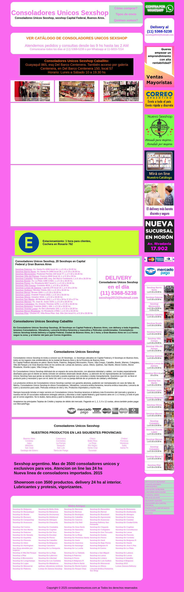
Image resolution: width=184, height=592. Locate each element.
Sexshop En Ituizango (73, 546)
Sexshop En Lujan (20, 563)
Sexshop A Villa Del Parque (24, 553)
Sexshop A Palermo (72, 555)
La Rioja (92, 443)
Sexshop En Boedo (21, 514)
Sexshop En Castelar (125, 520)
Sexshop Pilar (21, 313)
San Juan (29, 448)
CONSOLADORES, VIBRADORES (153, 486)
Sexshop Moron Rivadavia (27, 311)
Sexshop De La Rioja (73, 535)
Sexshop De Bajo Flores (100, 543)
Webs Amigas (76, 506)
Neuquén (61, 445)
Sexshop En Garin (72, 540)
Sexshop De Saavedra (73, 530)
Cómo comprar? (125, 8)
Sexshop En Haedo (124, 543)
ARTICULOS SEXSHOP (155, 482)
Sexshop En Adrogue (48, 520)
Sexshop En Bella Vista (49, 509)
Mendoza (124, 443)
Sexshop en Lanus (98, 555)
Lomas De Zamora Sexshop (50, 569)
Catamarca (61, 438)
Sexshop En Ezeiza (98, 535)
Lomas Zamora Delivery (126, 566)
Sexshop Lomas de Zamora (28, 288)
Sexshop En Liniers (98, 558)
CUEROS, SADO (152, 495)
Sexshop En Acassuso (99, 520)
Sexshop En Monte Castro (75, 566)
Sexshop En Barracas (73, 509)
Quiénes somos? (126, 20)
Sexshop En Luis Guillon (100, 561)
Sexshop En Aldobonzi (48, 517)
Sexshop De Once (72, 532)
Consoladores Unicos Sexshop (59, 12)
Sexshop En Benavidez (100, 509)
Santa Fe (124, 448)
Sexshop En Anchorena (49, 514)
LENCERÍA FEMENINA (154, 489)
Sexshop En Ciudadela (48, 527)
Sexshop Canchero (47, 546)
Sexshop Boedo (22, 281)
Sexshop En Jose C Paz (126, 546)
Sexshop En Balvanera (125, 509)
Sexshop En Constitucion (127, 530)
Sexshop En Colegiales (100, 530)
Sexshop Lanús (22, 295)
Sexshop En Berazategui (23, 512)
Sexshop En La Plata (124, 548)
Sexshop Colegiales (24, 304)
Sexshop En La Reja (47, 553)
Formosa (124, 441)
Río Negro (92, 445)
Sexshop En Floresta (22, 540)
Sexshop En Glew (20, 543)
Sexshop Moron (22, 292)
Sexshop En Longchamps (24, 561)
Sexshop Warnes (23, 302)
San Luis (61, 448)
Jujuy (29, 443)
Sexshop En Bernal (98, 512)
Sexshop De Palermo (22, 532)
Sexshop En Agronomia (100, 517)
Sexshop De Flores (47, 538)
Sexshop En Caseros (73, 520)
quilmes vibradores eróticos (51, 566)
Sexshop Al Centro (98, 548)
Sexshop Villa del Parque (27, 276)
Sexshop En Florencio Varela (76, 538)
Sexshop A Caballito (124, 558)
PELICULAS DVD (152, 498)
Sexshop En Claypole (99, 527)
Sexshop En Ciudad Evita (127, 522)
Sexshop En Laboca (124, 553)
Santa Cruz (93, 448)
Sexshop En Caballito (73, 517)
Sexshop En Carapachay (23, 520)
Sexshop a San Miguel (99, 553)
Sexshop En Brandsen (99, 514)
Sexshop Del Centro (21, 527)
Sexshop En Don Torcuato (101, 532)
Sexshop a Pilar (19, 555)
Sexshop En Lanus (124, 555)
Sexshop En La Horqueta (49, 548)
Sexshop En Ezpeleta (22, 538)
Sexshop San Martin (24, 299)
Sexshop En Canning (125, 517)
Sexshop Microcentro (25, 274)
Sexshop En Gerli (97, 540)
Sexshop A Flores (71, 558)
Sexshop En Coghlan (125, 527)
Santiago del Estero (29, 450)
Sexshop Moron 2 (154, 456)
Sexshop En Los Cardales (50, 561)
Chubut (124, 438)
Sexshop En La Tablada (74, 553)
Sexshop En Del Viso (48, 532)
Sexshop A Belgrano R (74, 561)
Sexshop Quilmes (23, 290)
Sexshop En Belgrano (22, 509)
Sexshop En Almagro (125, 514)
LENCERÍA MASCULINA (155, 492)
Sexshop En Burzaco (22, 517)
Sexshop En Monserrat (100, 563)
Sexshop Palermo (23, 269)
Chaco (92, 438)
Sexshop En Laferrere (48, 555)
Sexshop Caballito (24, 278)
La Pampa (60, 443)
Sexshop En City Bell (73, 522)
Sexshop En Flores (98, 538)
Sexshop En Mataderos (49, 563)
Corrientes (60, 441)
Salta (124, 445)
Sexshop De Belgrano (48, 543)
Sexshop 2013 (122, 563)
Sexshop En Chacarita (48, 522)
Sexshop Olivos (22, 297)
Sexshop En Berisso (73, 512)
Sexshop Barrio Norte (25, 271)
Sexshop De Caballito (48, 540)
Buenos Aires (29, 438)
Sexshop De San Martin (23, 530)
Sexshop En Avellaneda (126, 512)
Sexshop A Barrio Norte (74, 563)
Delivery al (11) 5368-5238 (159, 29)
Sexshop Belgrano (24, 306)
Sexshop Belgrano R (99, 546)
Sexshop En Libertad (48, 558)
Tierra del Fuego (61, 450)
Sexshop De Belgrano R (126, 540)
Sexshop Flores (22, 283)
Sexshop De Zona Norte (74, 527)
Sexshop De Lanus (124, 532)
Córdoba (29, 441)
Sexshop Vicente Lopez (26, 308)
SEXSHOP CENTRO (153, 501)
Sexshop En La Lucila (73, 548)
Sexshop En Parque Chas (75, 569)
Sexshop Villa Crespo (25, 285)
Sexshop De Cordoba (125, 538)
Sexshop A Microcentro (23, 558)
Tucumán (92, 450)
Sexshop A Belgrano (124, 561)
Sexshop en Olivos (98, 566)
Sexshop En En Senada (23, 535)
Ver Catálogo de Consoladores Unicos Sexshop (76, 38)
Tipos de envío (126, 14)
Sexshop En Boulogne (73, 514)
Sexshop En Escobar (48, 535)
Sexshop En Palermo (22, 569)
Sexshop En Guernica (73, 543)
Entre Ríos (92, 441)
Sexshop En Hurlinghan (23, 546)
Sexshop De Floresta (125, 535)
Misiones (29, 445)
